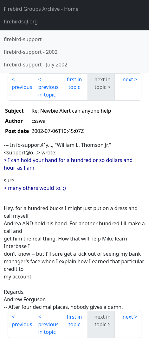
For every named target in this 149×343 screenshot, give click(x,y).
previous (22, 87)
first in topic (74, 83)
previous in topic (48, 91)
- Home (41, 8)
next (128, 79)
